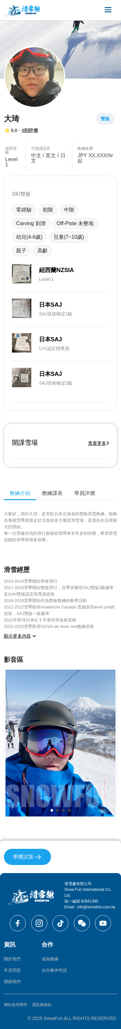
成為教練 (50, 959)
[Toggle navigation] (108, 10)
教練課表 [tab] (52, 493)
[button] (52, 810)
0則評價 (30, 130)
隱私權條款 (42, 1004)
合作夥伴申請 (54, 970)
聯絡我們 (12, 981)
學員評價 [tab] (84, 493)
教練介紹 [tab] (20, 493)
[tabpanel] (60, 664)
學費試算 (27, 857)
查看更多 (98, 443)
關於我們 (12, 959)
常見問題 (12, 970)
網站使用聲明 (15, 1004)
